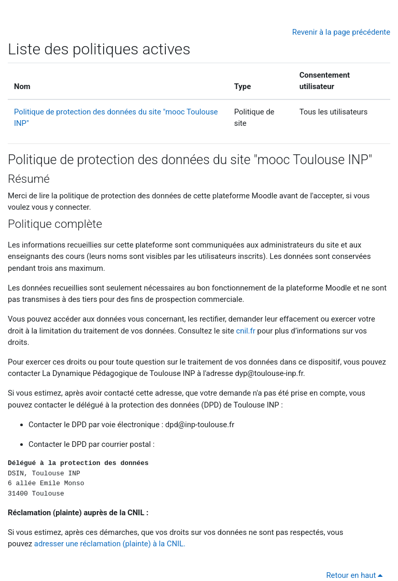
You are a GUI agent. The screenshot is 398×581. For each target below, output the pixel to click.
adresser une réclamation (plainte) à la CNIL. (110, 543)
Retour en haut (356, 575)
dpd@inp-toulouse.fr (199, 424)
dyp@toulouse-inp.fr (269, 373)
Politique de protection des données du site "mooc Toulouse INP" (190, 159)
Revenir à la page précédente (341, 32)
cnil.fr (245, 331)
